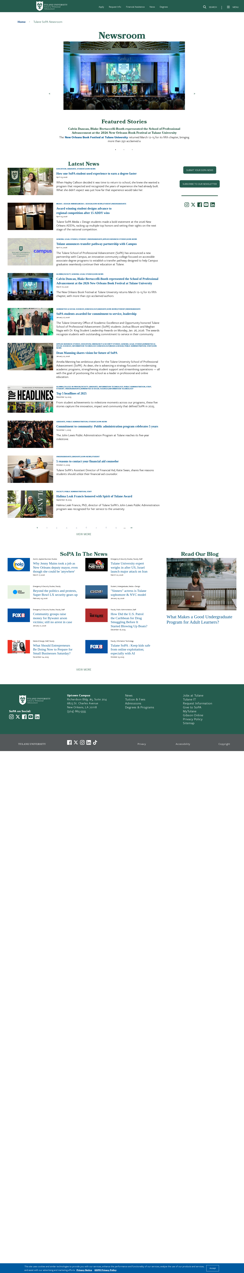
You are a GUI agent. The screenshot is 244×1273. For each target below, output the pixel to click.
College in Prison (71, 386)
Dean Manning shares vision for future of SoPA (87, 352)
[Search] (210, 7)
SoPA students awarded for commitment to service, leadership (96, 313)
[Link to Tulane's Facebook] (82, 742)
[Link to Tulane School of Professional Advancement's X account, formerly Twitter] (193, 205)
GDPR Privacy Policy (105, 1270)
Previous (49, 93)
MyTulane (189, 711)
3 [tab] (132, 149)
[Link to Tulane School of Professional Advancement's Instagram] (186, 205)
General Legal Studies (67, 239)
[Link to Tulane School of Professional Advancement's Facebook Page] (199, 205)
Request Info (115, 6)
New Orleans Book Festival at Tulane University (96, 137)
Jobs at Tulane (193, 695)
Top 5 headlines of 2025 (71, 393)
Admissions (133, 703)
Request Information (197, 703)
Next (194, 93)
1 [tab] (115, 149)
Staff (149, 346)
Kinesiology (91, 309)
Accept (213, 1268)
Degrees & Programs (139, 707)
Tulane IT (189, 699)
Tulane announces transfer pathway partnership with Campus (96, 244)
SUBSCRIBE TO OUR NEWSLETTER (200, 184)
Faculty (67, 274)
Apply (101, 6)
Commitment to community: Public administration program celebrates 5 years (107, 426)
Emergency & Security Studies (105, 344)
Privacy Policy (192, 719)
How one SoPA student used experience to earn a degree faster (96, 173)
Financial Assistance (135, 6)
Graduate (71, 168)
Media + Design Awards (67, 203)
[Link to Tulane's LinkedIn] (88, 742)
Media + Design (85, 203)
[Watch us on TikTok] (95, 742)
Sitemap (189, 723)
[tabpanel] (124, 93)
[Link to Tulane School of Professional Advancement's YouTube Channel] (206, 205)
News (152, 6)
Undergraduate (118, 203)
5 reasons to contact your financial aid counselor (87, 461)
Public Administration (135, 346)
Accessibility (183, 744)
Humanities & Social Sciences (70, 309)
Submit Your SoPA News (199, 170)
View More (83, 534)
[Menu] (228, 7)
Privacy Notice (84, 1270)
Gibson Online (193, 715)
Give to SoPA (192, 707)
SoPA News (90, 168)
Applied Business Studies (114, 239)
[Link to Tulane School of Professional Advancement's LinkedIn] (212, 205)
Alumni (59, 274)
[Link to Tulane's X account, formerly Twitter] (75, 742)
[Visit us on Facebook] (69, 742)
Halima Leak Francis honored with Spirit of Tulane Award (94, 496)
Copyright (224, 744)
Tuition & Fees (135, 699)
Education (61, 168)
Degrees (164, 6)
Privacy (142, 744)
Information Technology (84, 346)
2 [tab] (123, 149)
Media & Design (116, 346)
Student (81, 168)
